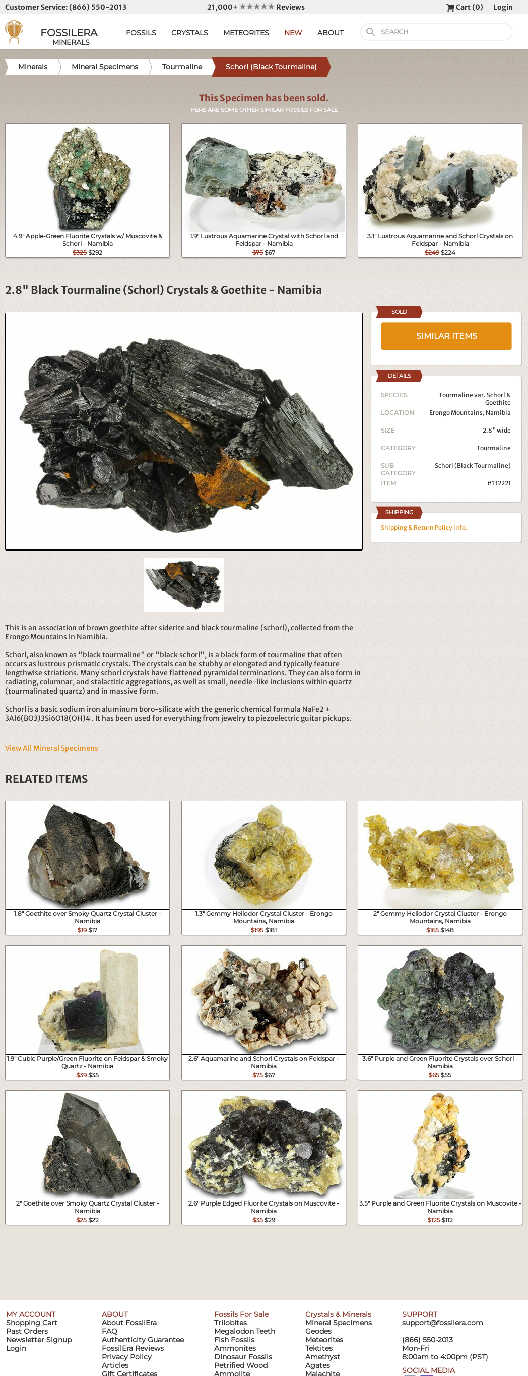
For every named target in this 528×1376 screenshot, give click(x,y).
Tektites (319, 1348)
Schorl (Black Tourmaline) (473, 465)
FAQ (109, 1331)
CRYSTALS (189, 32)
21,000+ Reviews (256, 7)
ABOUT (330, 32)
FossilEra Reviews (133, 1348)
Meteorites (324, 1339)
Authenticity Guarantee (143, 1339)
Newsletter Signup (39, 1339)
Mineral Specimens (338, 1322)
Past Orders (27, 1331)
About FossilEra (129, 1322)
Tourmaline (494, 448)
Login (503, 7)
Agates (317, 1365)
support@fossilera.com (442, 1322)
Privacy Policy (127, 1356)
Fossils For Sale (241, 1314)
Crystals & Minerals (338, 1314)
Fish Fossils (234, 1339)
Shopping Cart (31, 1322)
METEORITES (246, 32)
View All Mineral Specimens (51, 748)
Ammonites (235, 1348)
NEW (293, 32)
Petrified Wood (241, 1365)
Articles (115, 1365)
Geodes (318, 1331)
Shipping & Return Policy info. (424, 527)
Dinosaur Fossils (243, 1356)
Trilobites (230, 1322)
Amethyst (322, 1356)
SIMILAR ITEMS (446, 336)
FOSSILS (141, 32)
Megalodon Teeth (244, 1331)
